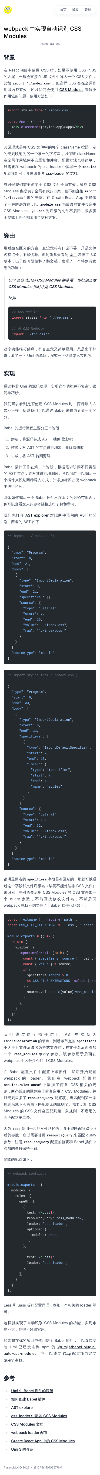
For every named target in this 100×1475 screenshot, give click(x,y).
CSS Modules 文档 (27, 1424)
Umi (73, 254)
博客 (75, 10)
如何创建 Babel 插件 (28, 1399)
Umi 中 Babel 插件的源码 (32, 1390)
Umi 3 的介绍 (22, 1449)
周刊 (87, 10)
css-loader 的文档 (61, 173)
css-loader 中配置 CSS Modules (39, 1416)
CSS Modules (71, 89)
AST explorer (36, 515)
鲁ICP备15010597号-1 (48, 1467)
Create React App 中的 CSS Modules (43, 1441)
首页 (63, 10)
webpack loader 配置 (29, 1432)
